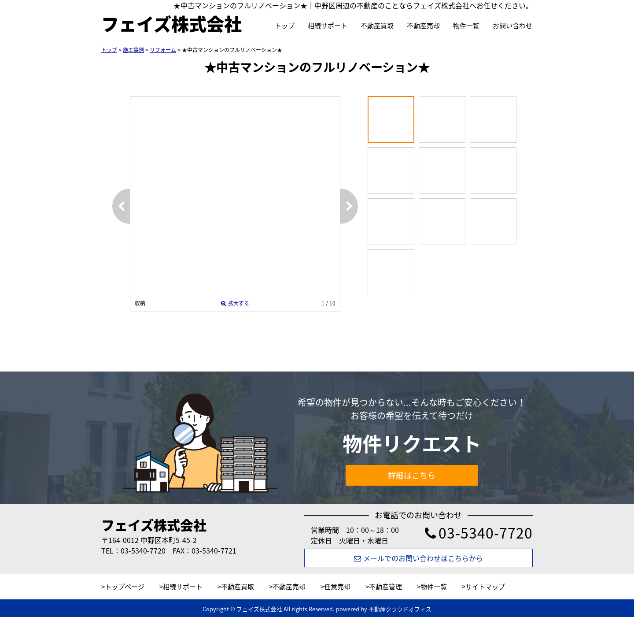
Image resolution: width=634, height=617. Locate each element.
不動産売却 (423, 25)
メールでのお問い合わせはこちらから (418, 558)
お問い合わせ (512, 25)
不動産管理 (385, 586)
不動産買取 (377, 25)
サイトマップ (485, 586)
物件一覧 (466, 25)
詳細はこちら (411, 475)
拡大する (235, 303)
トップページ (124, 586)
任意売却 (337, 586)
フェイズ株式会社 (153, 525)
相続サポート (327, 25)
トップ (285, 25)
